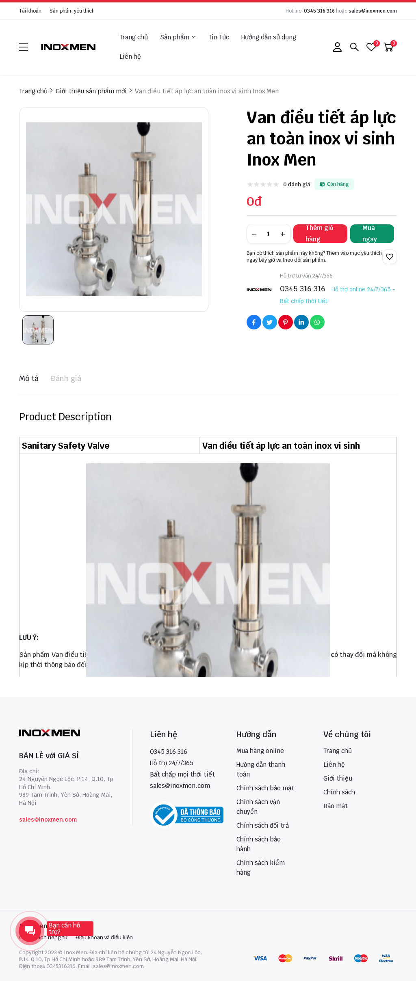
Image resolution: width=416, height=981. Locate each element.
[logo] (68, 47)
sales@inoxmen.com (373, 11)
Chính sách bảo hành (258, 844)
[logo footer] (67, 733)
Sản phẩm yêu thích (72, 11)
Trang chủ (133, 37)
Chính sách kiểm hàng (260, 867)
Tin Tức (218, 37)
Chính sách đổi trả (262, 825)
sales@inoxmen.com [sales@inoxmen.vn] (180, 786)
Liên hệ (130, 56)
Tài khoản (30, 11)
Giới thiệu (337, 778)
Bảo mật (335, 806)
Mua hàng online (260, 751)
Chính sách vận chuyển (258, 806)
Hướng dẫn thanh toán (260, 769)
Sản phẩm (178, 37)
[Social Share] (254, 322)
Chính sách (339, 792)
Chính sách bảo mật (265, 788)
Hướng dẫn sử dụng (268, 37)
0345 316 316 (319, 11)
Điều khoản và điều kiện (104, 937)
